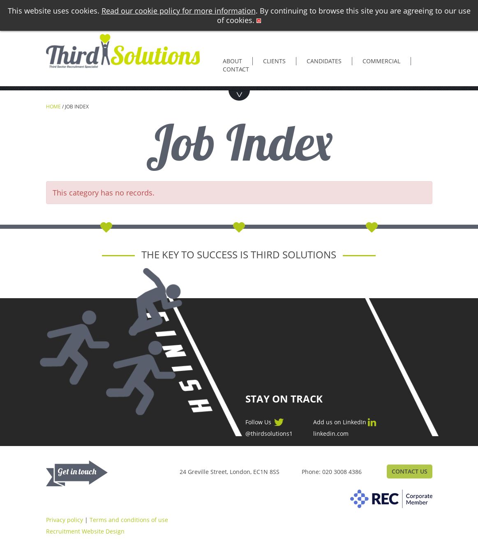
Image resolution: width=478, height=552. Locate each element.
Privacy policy (64, 520)
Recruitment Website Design (85, 531)
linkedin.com (331, 433)
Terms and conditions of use (129, 520)
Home (53, 106)
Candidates (324, 61)
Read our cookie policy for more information (179, 11)
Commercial (381, 61)
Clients (274, 61)
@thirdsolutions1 (269, 433)
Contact (236, 69)
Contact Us (409, 471)
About (232, 61)
